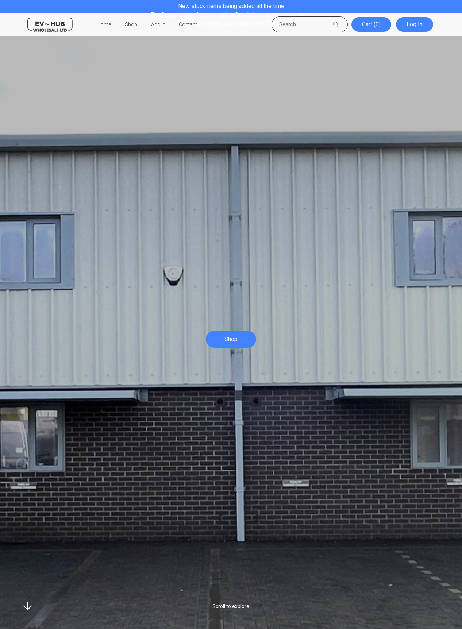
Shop (131, 25)
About (158, 25)
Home (104, 25)
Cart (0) (372, 24)
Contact (188, 25)
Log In (415, 24)
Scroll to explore (230, 606)
